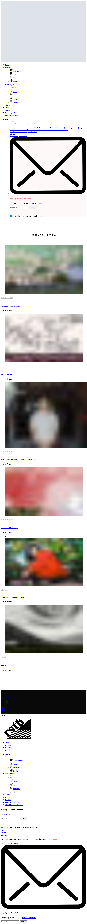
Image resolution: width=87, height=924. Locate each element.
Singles (14, 771)
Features (15, 788)
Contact (7, 701)
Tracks (14, 785)
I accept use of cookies (10, 843)
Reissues (15, 767)
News (14, 781)
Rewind (14, 764)
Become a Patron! (36, 203)
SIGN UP (32, 207)
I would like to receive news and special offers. (30, 216)
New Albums (16, 760)
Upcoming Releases (12, 802)
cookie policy (52, 839)
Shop (7, 696)
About (7, 704)
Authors (7, 699)
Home (7, 754)
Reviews (4, 366)
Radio (14, 777)
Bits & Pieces (7, 297)
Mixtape (14, 792)
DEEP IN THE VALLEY (14, 804)
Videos (4, 590)
